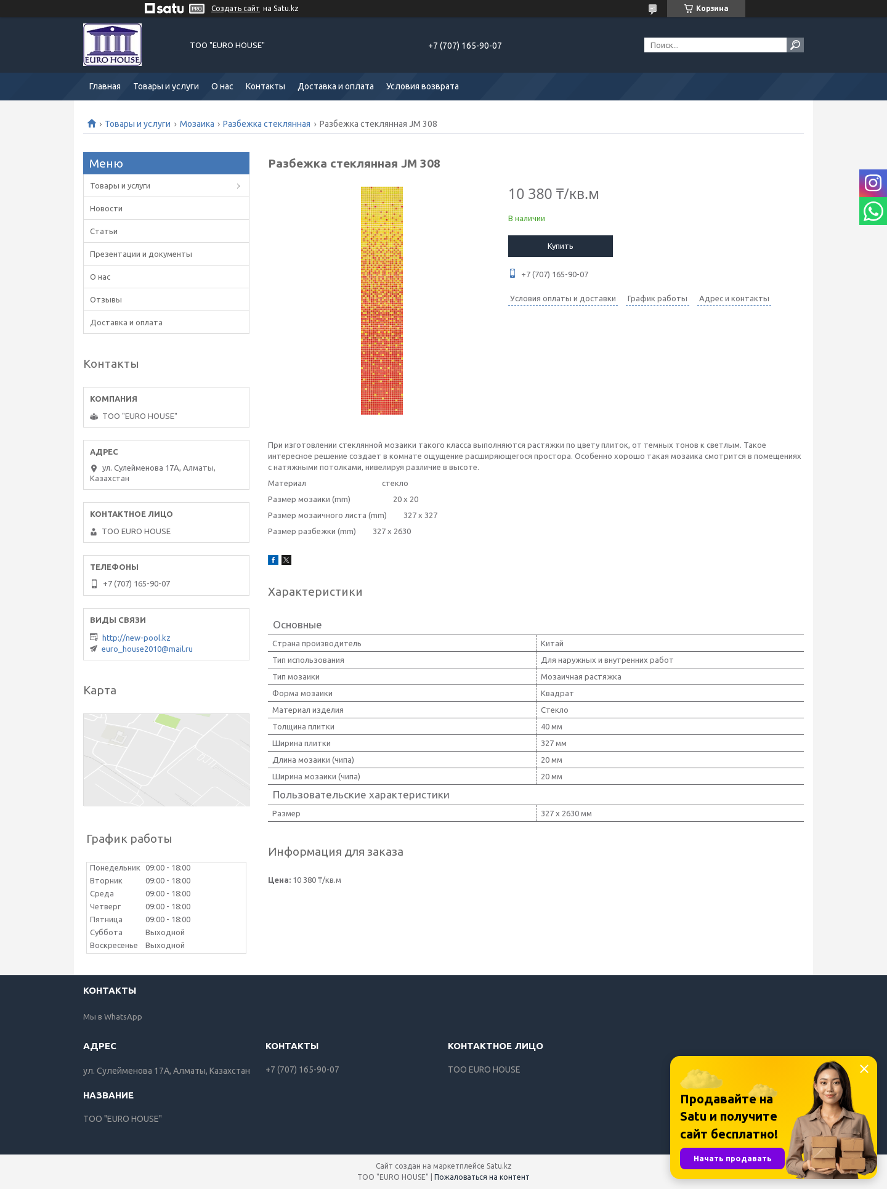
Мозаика (197, 124)
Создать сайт (235, 8)
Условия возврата (422, 86)
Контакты (265, 86)
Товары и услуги (166, 86)
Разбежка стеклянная (266, 124)
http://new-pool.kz (136, 637)
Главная (105, 86)
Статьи (104, 231)
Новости (106, 208)
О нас (222, 86)
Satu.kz (499, 1166)
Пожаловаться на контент (482, 1177)
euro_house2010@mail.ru (147, 648)
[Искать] (795, 45)
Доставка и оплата (336, 86)
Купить (560, 245)
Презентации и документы (141, 254)
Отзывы (106, 299)
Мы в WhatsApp (112, 1016)
